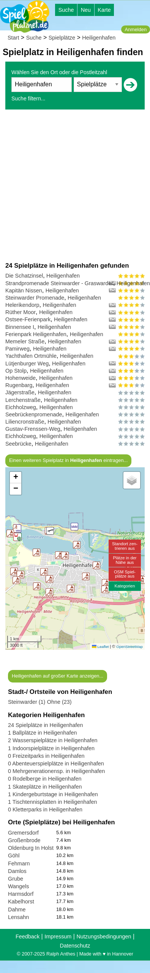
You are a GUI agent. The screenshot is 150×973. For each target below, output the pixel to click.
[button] (77, 545)
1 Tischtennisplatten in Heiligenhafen (52, 802)
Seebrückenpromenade (33, 414)
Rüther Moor (20, 312)
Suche (66, 10)
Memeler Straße (24, 341)
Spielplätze (62, 38)
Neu (86, 10)
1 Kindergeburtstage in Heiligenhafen (53, 794)
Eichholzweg (20, 407)
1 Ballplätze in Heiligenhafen (42, 733)
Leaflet (100, 646)
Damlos (17, 871)
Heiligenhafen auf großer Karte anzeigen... (57, 676)
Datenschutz (75, 946)
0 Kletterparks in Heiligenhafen (45, 809)
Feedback (27, 936)
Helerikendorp (22, 305)
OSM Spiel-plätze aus (125, 574)
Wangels (18, 886)
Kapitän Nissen (23, 290)
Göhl (13, 855)
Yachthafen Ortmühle (31, 356)
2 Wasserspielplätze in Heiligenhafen (52, 740)
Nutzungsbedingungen (103, 936)
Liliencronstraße (24, 422)
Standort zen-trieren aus (124, 545)
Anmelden (136, 29)
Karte (104, 10)
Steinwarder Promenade (34, 298)
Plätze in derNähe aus (124, 560)
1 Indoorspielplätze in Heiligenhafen (51, 748)
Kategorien (124, 586)
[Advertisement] (71, 185)
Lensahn (18, 917)
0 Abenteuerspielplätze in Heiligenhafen (56, 763)
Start (13, 38)
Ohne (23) (59, 702)
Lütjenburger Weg (27, 363)
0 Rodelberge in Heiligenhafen (45, 779)
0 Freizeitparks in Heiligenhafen (46, 756)
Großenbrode (24, 840)
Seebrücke (18, 444)
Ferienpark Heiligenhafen (35, 334)
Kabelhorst (21, 901)
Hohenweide (20, 378)
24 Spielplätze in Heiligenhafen (45, 725)
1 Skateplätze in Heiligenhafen (45, 787)
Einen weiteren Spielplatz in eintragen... (68, 460)
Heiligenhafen (98, 38)
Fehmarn (19, 863)
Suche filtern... (28, 98)
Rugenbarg (18, 385)
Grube (15, 879)
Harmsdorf (20, 894)
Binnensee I (19, 327)
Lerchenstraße (23, 400)
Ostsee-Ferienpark (28, 319)
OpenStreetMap (129, 646)
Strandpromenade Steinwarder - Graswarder (59, 283)
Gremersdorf (23, 833)
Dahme (16, 909)
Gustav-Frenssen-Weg (32, 429)
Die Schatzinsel (24, 276)
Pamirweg (17, 349)
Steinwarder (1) (26, 702)
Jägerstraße (20, 392)
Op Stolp (16, 371)
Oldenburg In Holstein (34, 848)
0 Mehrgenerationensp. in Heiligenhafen (56, 771)
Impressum (57, 936)
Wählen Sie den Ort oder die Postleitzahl (59, 72)
